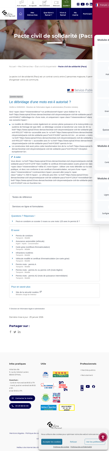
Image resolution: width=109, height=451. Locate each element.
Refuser (73, 442)
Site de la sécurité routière (28, 292)
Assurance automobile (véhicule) (30, 241)
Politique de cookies (61, 447)
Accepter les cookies (52, 442)
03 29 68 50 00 (20, 406)
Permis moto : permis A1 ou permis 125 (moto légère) (39, 270)
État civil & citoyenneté (45, 66)
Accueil (12, 66)
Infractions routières (24, 253)
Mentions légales (16, 433)
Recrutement (87, 375)
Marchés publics (88, 370)
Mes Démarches (25, 66)
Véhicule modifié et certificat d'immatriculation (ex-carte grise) (42, 258)
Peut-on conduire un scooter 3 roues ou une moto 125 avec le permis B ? (48, 221)
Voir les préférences (95, 442)
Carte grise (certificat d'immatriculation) (33, 247)
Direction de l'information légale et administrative (28, 309)
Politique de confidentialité (81, 447)
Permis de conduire (24, 235)
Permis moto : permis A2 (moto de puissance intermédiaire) (42, 276)
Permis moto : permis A (26, 264)
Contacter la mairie (22, 398)
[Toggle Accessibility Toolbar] (103, 437)
